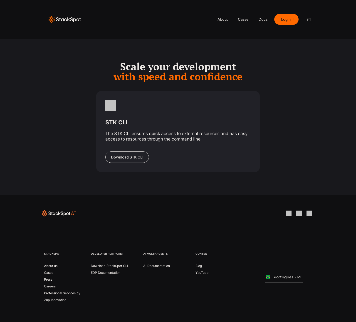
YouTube (201, 272)
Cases (243, 19)
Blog (198, 266)
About (223, 19)
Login (287, 19)
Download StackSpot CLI (109, 266)
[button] (286, 19)
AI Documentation (156, 266)
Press (48, 279)
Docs (263, 19)
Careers (50, 286)
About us (50, 266)
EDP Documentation (105, 272)
